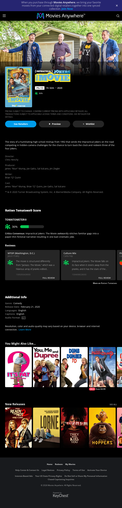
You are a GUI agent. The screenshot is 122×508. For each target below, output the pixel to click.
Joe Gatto (31, 168)
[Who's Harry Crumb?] (102, 369)
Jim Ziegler (55, 168)
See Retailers (21, 123)
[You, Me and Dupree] (46, 367)
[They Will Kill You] (74, 428)
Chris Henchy (11, 159)
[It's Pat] (18, 367)
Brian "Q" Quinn (13, 177)
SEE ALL (113, 404)
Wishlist (88, 123)
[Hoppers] (102, 428)
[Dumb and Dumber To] (74, 367)
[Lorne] (46, 428)
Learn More (25, 329)
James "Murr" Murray (15, 168)
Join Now (67, 9)
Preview (55, 123)
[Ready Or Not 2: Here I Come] (18, 428)
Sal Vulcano (42, 168)
